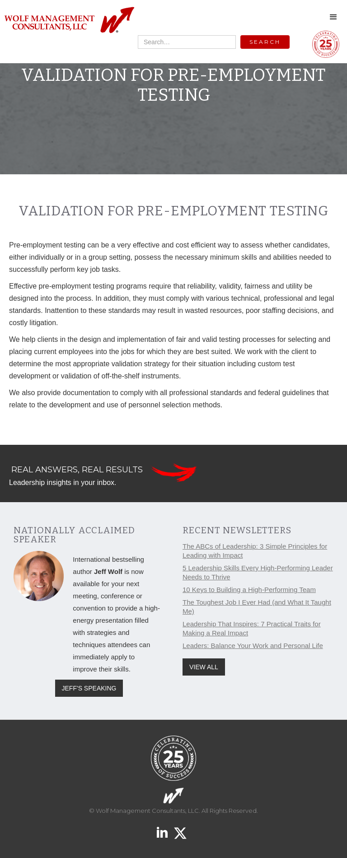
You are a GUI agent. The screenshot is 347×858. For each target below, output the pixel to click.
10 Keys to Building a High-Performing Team (249, 589)
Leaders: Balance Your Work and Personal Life (253, 645)
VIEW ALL (203, 667)
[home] (69, 20)
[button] (333, 17)
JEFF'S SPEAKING (89, 688)
